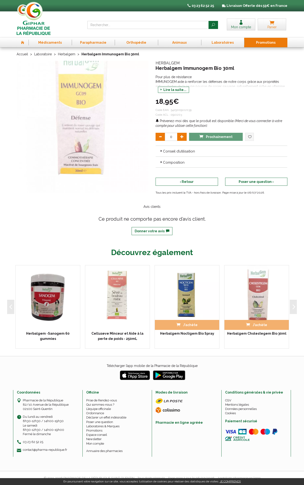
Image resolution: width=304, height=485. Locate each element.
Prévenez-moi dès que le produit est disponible (195, 121)
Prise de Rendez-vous (101, 400)
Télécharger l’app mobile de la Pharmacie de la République (152, 366)
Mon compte (95, 443)
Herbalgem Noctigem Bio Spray (187, 333)
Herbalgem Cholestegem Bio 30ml (256, 333)
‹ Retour (187, 182)
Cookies (230, 413)
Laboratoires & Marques (102, 426)
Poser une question (99, 422)
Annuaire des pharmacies (104, 451)
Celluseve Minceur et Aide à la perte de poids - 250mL (117, 336)
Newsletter (94, 439)
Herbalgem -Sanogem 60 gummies (48, 336)
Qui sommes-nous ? (100, 404)
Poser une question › (256, 182)
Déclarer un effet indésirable (106, 417)
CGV (228, 400)
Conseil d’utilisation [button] (177, 151)
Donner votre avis (152, 231)
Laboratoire (43, 54)
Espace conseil (96, 435)
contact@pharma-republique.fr (45, 450)
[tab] (221, 151)
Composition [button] (172, 162)
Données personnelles (241, 409)
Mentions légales (237, 404)
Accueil (22, 54)
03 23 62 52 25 (33, 442)
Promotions (94, 430)
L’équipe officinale (98, 409)
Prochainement (216, 136)
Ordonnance (95, 413)
